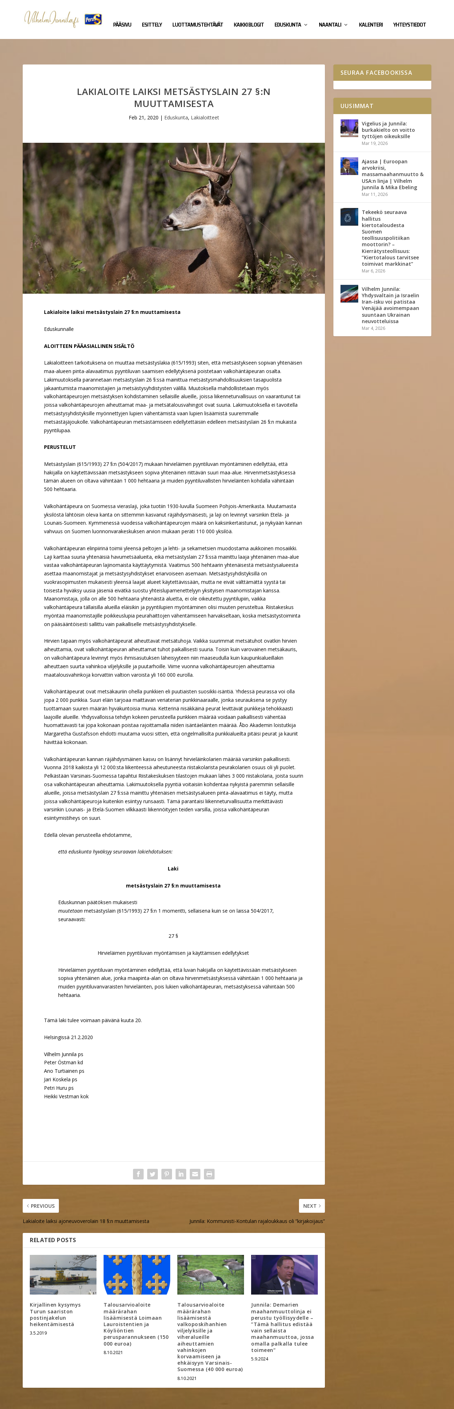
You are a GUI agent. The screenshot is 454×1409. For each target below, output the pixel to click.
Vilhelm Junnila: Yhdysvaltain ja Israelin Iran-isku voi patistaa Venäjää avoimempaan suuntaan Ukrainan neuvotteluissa (390, 283)
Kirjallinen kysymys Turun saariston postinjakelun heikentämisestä (55, 1292)
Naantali (330, 14)
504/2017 (261, 888)
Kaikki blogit (249, 14)
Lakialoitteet (205, 95)
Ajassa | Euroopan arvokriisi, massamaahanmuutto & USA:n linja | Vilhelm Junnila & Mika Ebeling (392, 152)
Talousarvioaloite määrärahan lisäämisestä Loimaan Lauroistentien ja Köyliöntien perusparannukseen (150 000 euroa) (136, 1302)
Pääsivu (122, 14)
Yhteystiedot (409, 14)
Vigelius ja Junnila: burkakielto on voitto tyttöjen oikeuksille (388, 108)
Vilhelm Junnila (45, 1401)
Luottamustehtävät (197, 14)
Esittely (152, 14)
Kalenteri (371, 14)
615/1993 (129, 888)
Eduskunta (288, 14)
